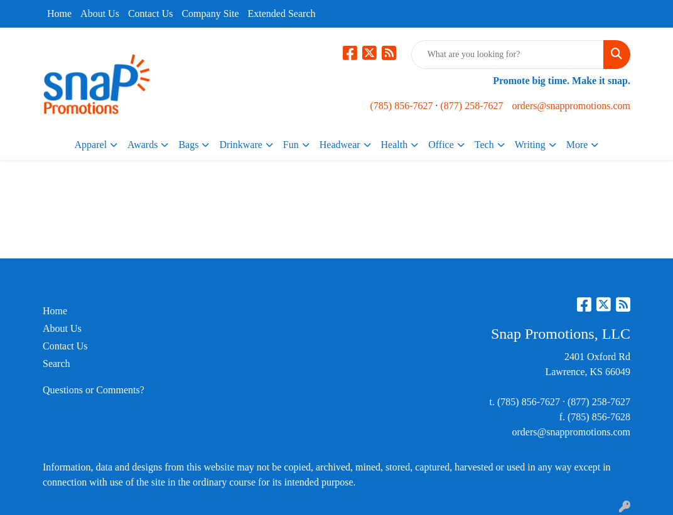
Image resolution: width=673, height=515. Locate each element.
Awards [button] (142, 144)
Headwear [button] (340, 144)
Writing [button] (530, 144)
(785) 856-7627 (401, 105)
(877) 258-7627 (472, 105)
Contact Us (150, 13)
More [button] (577, 144)
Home (59, 13)
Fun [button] (291, 144)
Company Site (210, 13)
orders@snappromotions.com (571, 105)
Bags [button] (188, 144)
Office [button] (441, 144)
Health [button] (394, 144)
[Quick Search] (507, 54)
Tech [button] (484, 144)
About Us (99, 13)
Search (56, 363)
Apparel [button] (91, 144)
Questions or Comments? (93, 390)
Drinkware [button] (240, 144)
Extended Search (282, 13)
